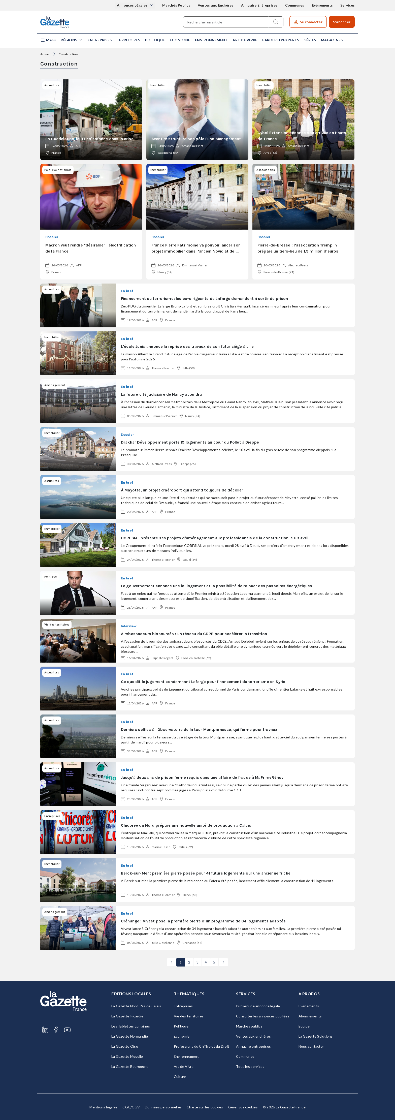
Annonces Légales (132, 5)
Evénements (322, 5)
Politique (155, 40)
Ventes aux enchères (253, 1036)
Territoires (128, 40)
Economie (180, 40)
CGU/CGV (131, 1107)
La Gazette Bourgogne (129, 1066)
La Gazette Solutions (316, 1036)
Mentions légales (103, 1107)
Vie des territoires (189, 1016)
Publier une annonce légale (258, 1006)
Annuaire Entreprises (259, 5)
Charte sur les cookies (205, 1107)
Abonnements (310, 1016)
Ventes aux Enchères (216, 5)
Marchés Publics (176, 5)
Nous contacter (311, 1046)
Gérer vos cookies (243, 1107)
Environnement (211, 40)
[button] (48, 40)
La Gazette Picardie (127, 1016)
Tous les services (250, 1066)
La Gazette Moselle (127, 1056)
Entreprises (100, 40)
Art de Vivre (245, 40)
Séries (310, 40)
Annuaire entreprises (253, 1046)
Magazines (332, 40)
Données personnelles (163, 1107)
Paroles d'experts (280, 40)
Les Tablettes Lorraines (130, 1026)
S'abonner (341, 22)
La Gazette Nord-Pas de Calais (136, 1006)
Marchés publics (249, 1026)
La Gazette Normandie (129, 1036)
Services (347, 5)
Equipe (304, 1026)
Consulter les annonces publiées (262, 1016)
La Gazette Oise (124, 1046)
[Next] (223, 962)
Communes (294, 5)
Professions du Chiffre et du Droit (201, 1046)
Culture (180, 1076)
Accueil (45, 54)
